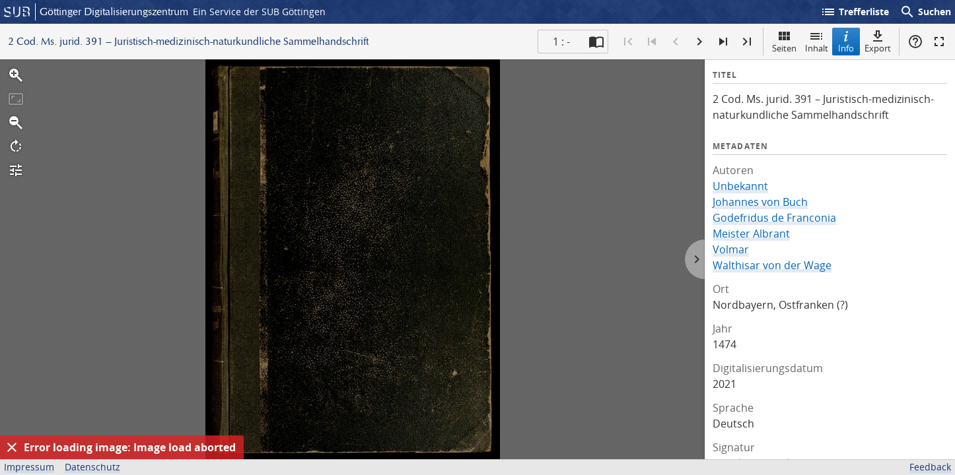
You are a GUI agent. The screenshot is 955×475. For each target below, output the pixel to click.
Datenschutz (92, 466)
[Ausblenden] (12, 447)
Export (878, 41)
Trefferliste (854, 12)
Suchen (925, 12)
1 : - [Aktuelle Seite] (561, 41)
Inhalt (816, 41)
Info (846, 41)
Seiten (784, 41)
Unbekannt (740, 186)
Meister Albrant (751, 233)
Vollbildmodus (939, 41)
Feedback (930, 466)
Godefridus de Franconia (774, 217)
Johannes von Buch (760, 202)
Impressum (29, 466)
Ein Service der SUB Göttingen (259, 11)
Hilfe (915, 41)
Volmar (731, 249)
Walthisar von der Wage (772, 265)
